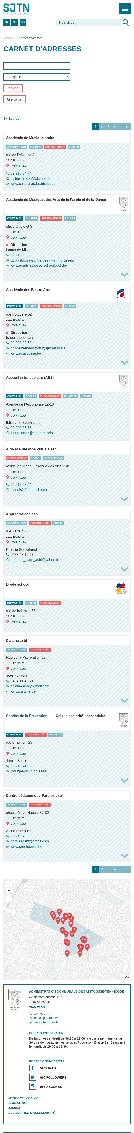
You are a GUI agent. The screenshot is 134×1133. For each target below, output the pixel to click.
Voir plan (16, 166)
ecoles (31, 396)
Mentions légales (23, 1098)
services (55, 734)
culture (35, 147)
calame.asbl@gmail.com (30, 686)
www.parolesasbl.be (26, 846)
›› (127, 127)
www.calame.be (23, 691)
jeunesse (70, 396)
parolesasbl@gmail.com (30, 841)
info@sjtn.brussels (46, 1018)
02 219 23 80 (21, 255)
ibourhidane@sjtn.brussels (32, 433)
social (35, 458)
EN (23, 22)
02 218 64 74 (21, 173)
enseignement (55, 147)
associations (16, 147)
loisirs (74, 147)
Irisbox (14, 1108)
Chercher (12, 88)
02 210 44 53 (21, 766)
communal (14, 218)
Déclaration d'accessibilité (31, 1112)
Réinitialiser (14, 99)
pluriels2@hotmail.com (29, 490)
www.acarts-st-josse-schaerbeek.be (39, 265)
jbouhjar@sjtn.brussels (29, 771)
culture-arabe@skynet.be (31, 178)
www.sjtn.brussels (46, 1022)
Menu (123, 7)
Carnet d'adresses (31, 38)
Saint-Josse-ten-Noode (22, 8)
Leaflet (125, 977)
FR (6, 22)
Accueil (8, 38)
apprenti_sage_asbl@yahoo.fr (34, 560)
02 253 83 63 (21, 343)
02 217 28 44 (21, 485)
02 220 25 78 (21, 428)
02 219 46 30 (21, 836)
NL (14, 22)
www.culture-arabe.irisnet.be (33, 184)
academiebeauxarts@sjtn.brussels (38, 348)
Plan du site (18, 1103)
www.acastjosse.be (26, 353)
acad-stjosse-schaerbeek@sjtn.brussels (42, 260)
